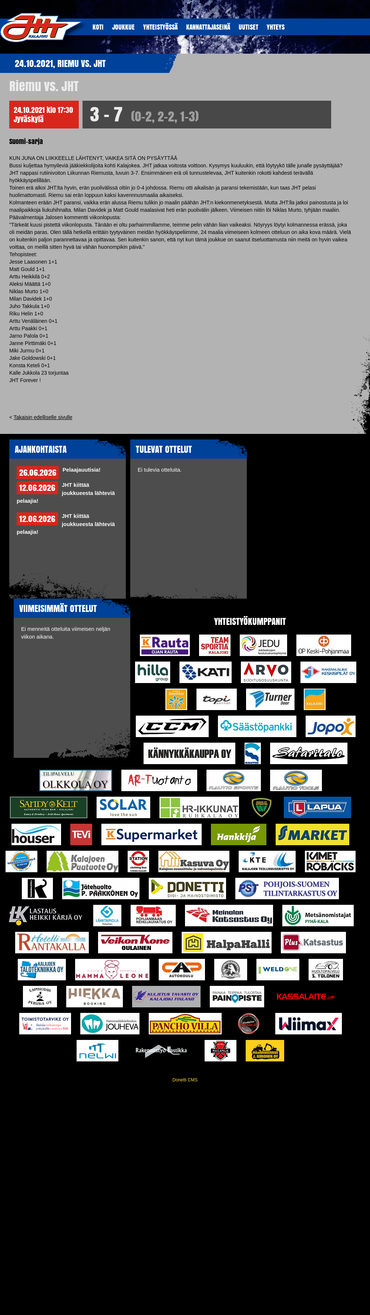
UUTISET (248, 27)
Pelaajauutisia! (82, 470)
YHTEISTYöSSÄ (160, 27)
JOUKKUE (123, 27)
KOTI (98, 27)
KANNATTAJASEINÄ (208, 27)
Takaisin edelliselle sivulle (43, 417)
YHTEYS (276, 27)
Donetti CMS (185, 1080)
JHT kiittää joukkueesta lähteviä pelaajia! (66, 493)
